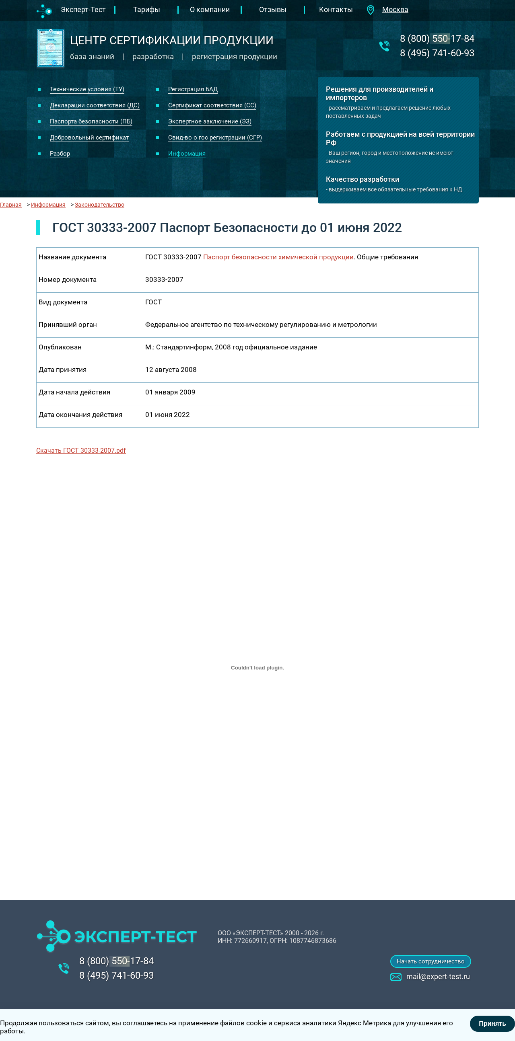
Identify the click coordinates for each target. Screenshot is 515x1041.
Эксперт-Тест (83, 9)
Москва (395, 9)
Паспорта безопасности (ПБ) (91, 121)
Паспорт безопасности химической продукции (278, 257)
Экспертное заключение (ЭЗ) (209, 121)
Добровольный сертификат (89, 137)
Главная (11, 204)
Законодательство (99, 204)
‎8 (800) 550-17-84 (437, 38)
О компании (210, 9)
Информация (187, 153)
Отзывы (272, 9)
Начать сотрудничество (431, 961)
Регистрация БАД (193, 89)
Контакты (336, 9)
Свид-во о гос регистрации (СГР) (215, 137)
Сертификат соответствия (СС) (212, 105)
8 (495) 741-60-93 (437, 53)
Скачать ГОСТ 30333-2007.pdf (81, 450)
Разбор (60, 153)
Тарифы (146, 9)
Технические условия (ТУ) (87, 89)
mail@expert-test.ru (438, 976)
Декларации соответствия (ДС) (95, 105)
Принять (492, 1023)
